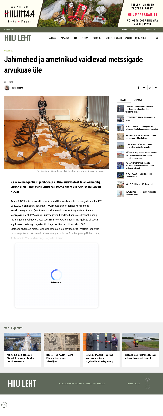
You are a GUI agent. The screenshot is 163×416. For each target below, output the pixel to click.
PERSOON (97, 40)
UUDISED (52, 40)
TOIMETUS (133, 32)
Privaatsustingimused (95, 405)
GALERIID (128, 40)
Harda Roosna (17, 90)
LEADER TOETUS (133, 405)
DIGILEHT (118, 40)
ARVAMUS (65, 40)
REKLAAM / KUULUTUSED (148, 32)
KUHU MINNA (140, 40)
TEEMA (85, 40)
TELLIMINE (123, 32)
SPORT (109, 40)
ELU (75, 40)
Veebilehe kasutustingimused (71, 405)
